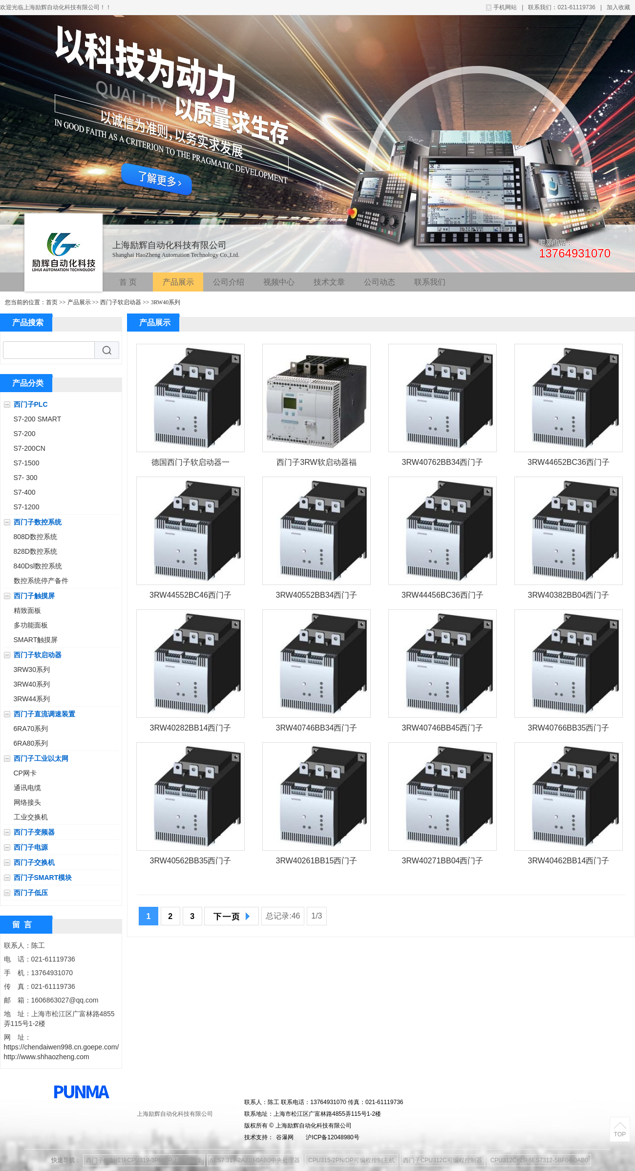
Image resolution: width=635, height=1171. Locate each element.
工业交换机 (31, 817)
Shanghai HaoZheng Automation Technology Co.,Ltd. (175, 254)
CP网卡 (25, 773)
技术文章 (329, 282)
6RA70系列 (31, 728)
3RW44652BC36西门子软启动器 (569, 464)
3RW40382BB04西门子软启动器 (569, 597)
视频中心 (279, 282)
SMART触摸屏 (36, 640)
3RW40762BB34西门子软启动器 (443, 464)
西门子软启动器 (120, 302)
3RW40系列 (166, 302)
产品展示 (178, 282)
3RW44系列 (32, 699)
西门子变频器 (34, 832)
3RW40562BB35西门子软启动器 (191, 863)
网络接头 (27, 802)
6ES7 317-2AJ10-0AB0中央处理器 (255, 1160)
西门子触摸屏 (34, 596)
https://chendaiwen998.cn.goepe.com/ (61, 1047)
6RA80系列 (31, 743)
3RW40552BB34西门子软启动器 (317, 597)
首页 (52, 302)
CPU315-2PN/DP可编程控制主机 (351, 1160)
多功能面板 (31, 625)
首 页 (128, 282)
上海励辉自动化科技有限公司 (169, 245)
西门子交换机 (34, 862)
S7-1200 (27, 507)
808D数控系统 (35, 537)
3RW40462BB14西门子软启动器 (569, 863)
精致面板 (27, 610)
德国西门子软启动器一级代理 (190, 464)
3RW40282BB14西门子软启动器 (191, 730)
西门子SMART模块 (43, 877)
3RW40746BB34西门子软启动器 (317, 730)
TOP (620, 1134)
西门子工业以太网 (41, 758)
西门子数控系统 (38, 522)
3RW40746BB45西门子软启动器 (443, 730)
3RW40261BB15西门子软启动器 (317, 863)
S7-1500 (27, 463)
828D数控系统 (35, 551)
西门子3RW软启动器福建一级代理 (316, 464)
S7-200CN (29, 448)
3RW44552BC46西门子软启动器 (190, 597)
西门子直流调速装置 (44, 714)
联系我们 (429, 282)
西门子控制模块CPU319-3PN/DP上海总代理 (144, 1160)
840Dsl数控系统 (38, 566)
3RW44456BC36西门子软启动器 (443, 597)
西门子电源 (31, 847)
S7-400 (25, 492)
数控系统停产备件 (41, 581)
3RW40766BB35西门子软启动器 (569, 730)
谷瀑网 (285, 1137)
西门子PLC (31, 404)
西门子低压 (31, 893)
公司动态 (379, 282)
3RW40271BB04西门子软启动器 (443, 863)
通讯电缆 (27, 788)
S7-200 (25, 434)
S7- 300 (26, 477)
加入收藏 (618, 7)
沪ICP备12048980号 (332, 1137)
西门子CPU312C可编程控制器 (442, 1160)
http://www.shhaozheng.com (46, 1057)
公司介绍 (228, 282)
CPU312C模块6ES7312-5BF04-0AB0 (539, 1160)
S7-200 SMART (38, 419)
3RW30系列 (32, 669)
